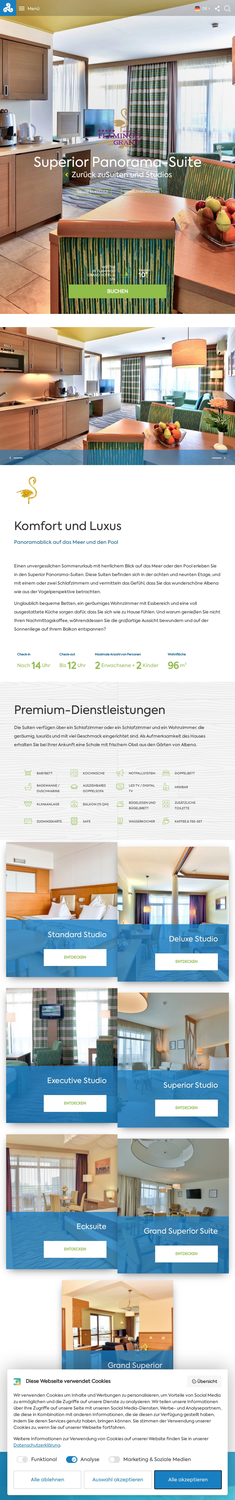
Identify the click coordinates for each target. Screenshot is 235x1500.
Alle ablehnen (47, 1479)
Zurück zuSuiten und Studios (117, 174)
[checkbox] (36, 1459)
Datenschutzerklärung (36, 1445)
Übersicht (205, 1381)
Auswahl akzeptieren (117, 1479)
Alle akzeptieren (188, 1479)
